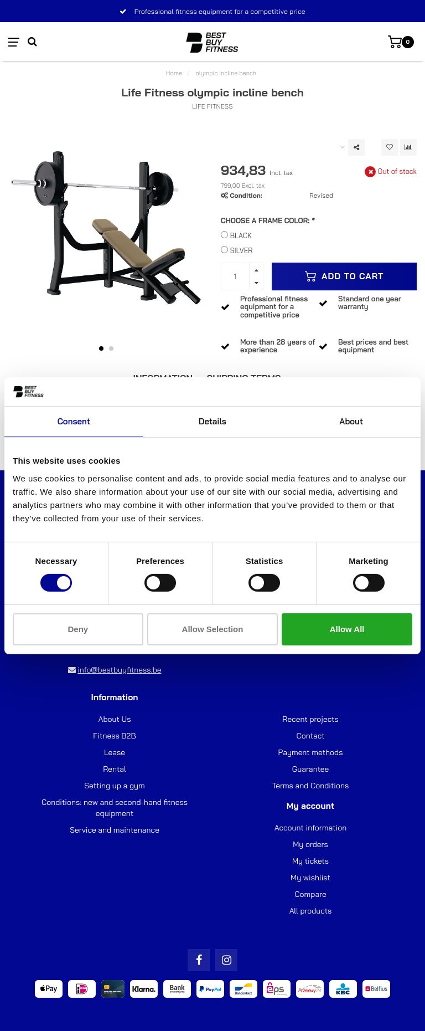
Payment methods (310, 752)
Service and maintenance (114, 830)
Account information (310, 828)
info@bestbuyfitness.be (119, 670)
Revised (321, 195)
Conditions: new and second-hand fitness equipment (115, 807)
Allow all (347, 629)
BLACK (241, 235)
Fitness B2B (114, 736)
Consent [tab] (74, 421)
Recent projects (310, 719)
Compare (310, 894)
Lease (114, 752)
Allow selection (212, 629)
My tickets (310, 861)
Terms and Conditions (310, 786)
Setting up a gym (114, 786)
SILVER (241, 250)
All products (310, 911)
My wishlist (310, 878)
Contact (311, 736)
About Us (114, 719)
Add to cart (344, 276)
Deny (78, 629)
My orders (310, 844)
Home (174, 73)
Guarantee (310, 769)
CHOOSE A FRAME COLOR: (268, 220)
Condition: (246, 195)
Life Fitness (212, 106)
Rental (114, 769)
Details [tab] (212, 421)
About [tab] (351, 421)
